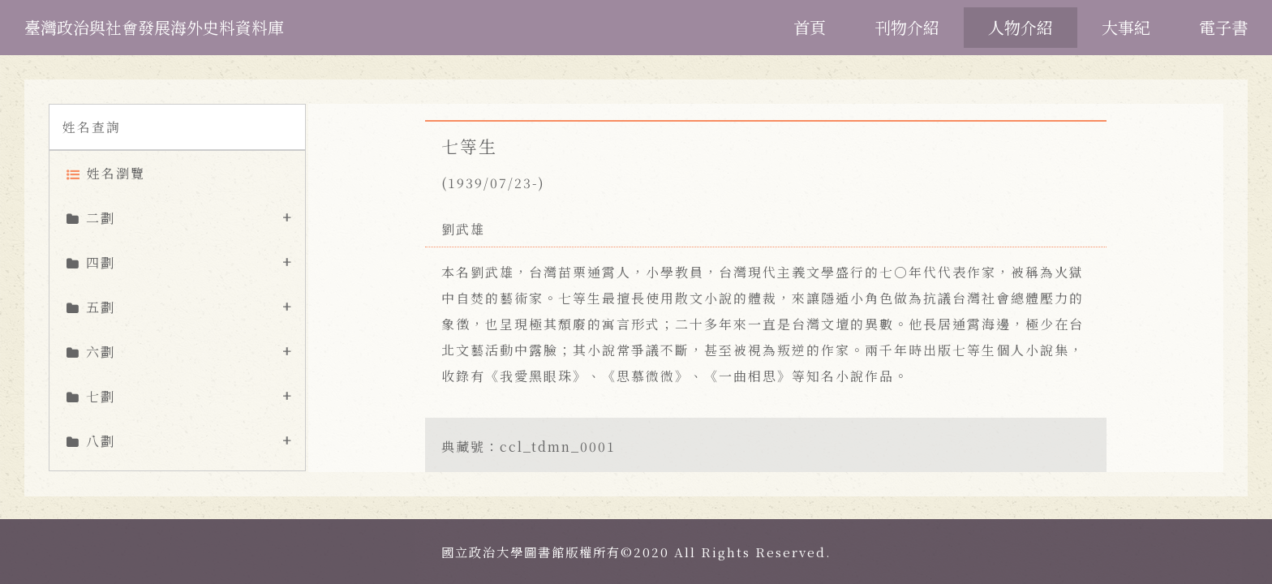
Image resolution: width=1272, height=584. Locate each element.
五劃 (100, 307)
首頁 (809, 27)
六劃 (100, 351)
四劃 (100, 262)
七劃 (100, 396)
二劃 (100, 217)
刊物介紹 (906, 27)
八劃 (100, 441)
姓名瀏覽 (116, 173)
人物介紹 (1020, 27)
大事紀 (1126, 27)
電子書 (1223, 27)
